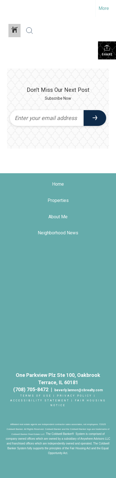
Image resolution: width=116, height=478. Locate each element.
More (104, 8)
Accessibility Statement (40, 400)
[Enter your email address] (47, 118)
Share (107, 50)
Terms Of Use (36, 395)
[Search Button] (29, 30)
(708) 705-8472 (32, 389)
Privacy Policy (74, 395)
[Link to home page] (9, 8)
